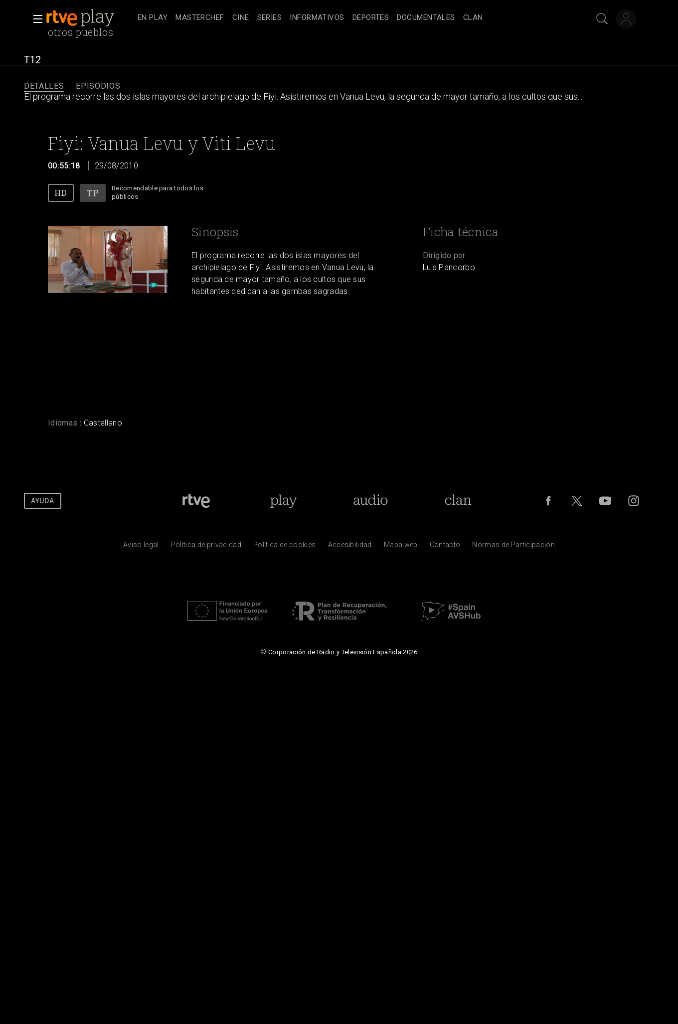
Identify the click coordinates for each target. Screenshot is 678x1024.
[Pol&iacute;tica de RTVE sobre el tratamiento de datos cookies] (284, 547)
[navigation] (350, 18)
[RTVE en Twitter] (577, 501)
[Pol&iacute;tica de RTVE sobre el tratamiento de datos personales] (206, 547)
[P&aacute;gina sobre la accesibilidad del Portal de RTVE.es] (350, 547)
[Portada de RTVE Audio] (370, 501)
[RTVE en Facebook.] (548, 501)
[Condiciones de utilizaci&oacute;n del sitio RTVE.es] (141, 547)
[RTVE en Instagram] (634, 501)
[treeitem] (153, 18)
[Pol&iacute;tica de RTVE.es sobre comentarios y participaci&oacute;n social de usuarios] (513, 547)
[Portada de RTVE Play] (283, 501)
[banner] (90, 18)
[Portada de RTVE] (196, 501)
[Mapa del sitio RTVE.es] (401, 547)
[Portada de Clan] (458, 501)
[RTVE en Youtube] (605, 501)
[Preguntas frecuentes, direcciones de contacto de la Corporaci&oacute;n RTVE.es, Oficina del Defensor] (445, 547)
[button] (35, 19)
